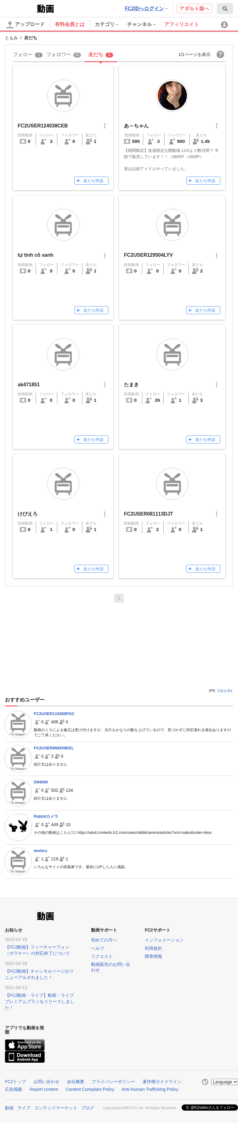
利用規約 (153, 948)
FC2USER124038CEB (43, 125)
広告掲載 (13, 1089)
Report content (44, 1089)
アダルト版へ (194, 8)
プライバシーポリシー (113, 1081)
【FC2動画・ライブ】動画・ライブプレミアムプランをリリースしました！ (39, 1001)
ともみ (11, 37)
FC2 (20, 8)
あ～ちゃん (136, 125)
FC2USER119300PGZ (54, 713)
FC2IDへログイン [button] (146, 8)
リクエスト (102, 956)
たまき (131, 384)
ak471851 (29, 384)
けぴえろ (27, 513)
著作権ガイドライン (162, 1081)
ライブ (23, 1107)
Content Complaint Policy (90, 1089)
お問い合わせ (46, 1081)
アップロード (25, 24)
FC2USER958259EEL (54, 748)
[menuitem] (225, 8)
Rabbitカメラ (46, 816)
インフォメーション (164, 939)
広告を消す (225, 690)
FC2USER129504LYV (148, 255)
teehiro (40, 850)
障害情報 (153, 956)
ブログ (87, 1107)
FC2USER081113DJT (148, 513)
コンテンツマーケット (55, 1107)
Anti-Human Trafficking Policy (150, 1089)
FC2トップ (15, 1081)
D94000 (41, 782)
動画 (9, 1107)
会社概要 (75, 1081)
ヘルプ (97, 948)
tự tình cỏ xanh (35, 255)
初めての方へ (104, 939)
